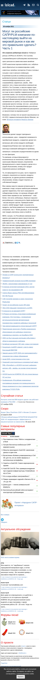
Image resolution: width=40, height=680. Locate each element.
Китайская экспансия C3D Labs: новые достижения (20, 344)
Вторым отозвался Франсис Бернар (20, 119)
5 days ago (20, 579)
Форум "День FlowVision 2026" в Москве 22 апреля (18, 412)
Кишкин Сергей (5, 582)
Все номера (5, 515)
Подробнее (4, 663)
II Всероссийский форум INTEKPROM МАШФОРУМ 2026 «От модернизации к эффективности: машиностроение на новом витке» (19, 419)
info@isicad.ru (22, 653)
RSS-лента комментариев (10, 557)
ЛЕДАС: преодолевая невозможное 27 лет (17, 284)
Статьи (6, 21)
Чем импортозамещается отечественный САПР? (19, 326)
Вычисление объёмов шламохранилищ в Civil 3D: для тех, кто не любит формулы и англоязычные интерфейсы (19, 458)
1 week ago (20, 589)
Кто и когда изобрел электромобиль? (16, 476)
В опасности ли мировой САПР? (13, 311)
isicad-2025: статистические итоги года (15, 359)
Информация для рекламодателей (11, 666)
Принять (21, 677)
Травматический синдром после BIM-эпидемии (19, 281)
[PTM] (2, 563)
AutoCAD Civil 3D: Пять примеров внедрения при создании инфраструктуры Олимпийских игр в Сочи (19, 471)
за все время (14, 436)
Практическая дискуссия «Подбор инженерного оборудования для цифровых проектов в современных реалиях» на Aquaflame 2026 (19, 332)
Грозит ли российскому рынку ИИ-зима (16, 305)
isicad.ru (23, 646)
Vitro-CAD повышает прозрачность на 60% (17, 308)
